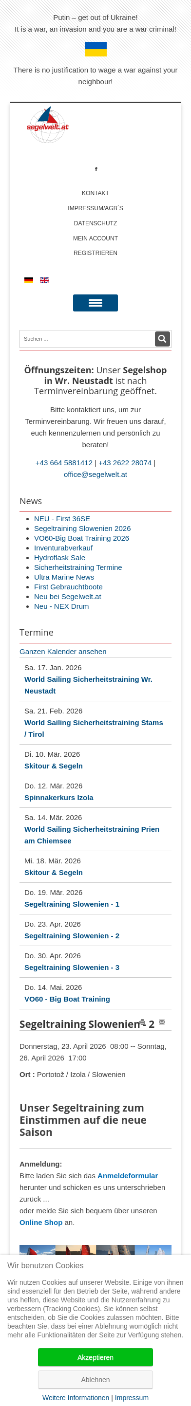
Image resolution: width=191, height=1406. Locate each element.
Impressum (132, 1398)
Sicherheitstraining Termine (78, 567)
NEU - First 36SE (62, 518)
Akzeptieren (95, 1357)
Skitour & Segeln (53, 766)
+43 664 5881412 (64, 462)
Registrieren (95, 253)
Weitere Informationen (75, 1398)
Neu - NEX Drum (61, 606)
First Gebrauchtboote (68, 587)
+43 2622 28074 (125, 462)
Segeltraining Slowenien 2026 (82, 528)
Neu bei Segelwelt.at (67, 596)
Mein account (95, 238)
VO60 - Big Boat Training (67, 999)
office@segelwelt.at (95, 474)
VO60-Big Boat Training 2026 (81, 538)
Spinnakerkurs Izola (59, 797)
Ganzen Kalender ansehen (62, 651)
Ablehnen (95, 1380)
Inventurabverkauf (63, 548)
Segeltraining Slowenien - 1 (71, 904)
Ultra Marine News (64, 577)
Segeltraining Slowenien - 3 (71, 967)
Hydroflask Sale (59, 557)
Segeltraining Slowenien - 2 (71, 935)
